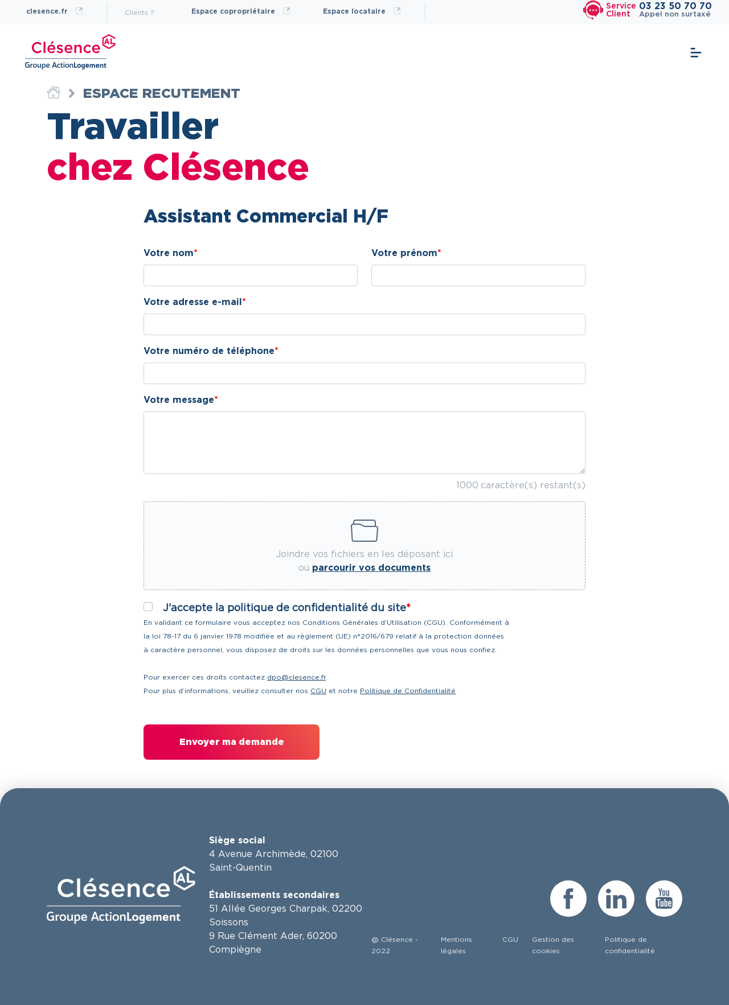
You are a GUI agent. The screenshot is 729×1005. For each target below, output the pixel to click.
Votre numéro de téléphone (209, 351)
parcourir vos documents (371, 567)
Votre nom (169, 253)
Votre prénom (404, 253)
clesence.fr (54, 11)
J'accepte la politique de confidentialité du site (284, 608)
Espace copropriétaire (240, 11)
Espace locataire (361, 11)
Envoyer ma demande (231, 742)
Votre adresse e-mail (193, 302)
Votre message (179, 400)
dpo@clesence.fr (296, 677)
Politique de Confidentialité (408, 690)
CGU (318, 690)
